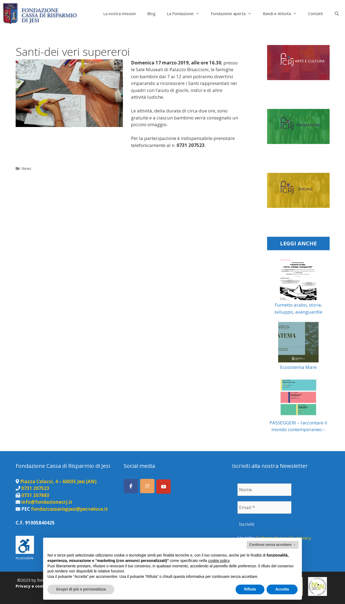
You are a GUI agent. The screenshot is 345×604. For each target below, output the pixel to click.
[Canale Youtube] (163, 486)
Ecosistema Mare (298, 367)
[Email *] (264, 507)
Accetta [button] (282, 589)
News (26, 168)
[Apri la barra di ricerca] (337, 13)
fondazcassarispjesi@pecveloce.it (69, 509)
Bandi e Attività (282, 13)
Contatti (315, 13)
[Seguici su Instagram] (147, 486)
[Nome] (264, 489)
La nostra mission (119, 13)
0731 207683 (35, 495)
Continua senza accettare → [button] (272, 545)
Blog (151, 13)
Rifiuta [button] (250, 589)
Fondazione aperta (234, 13)
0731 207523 (35, 488)
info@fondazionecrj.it (46, 502)
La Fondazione (186, 13)
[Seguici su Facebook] (131, 486)
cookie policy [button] (218, 560)
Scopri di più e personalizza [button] (81, 589)
